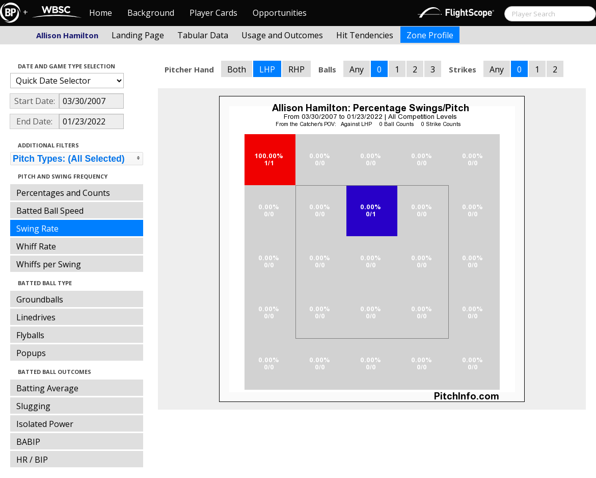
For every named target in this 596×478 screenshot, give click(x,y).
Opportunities (280, 12)
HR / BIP (32, 459)
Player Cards (213, 12)
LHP (267, 69)
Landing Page (138, 35)
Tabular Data (202, 35)
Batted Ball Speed (50, 210)
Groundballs (39, 299)
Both (236, 69)
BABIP (28, 441)
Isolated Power (44, 424)
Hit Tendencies (364, 35)
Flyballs (30, 335)
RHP (296, 69)
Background (150, 12)
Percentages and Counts (63, 192)
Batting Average (47, 388)
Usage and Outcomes (282, 35)
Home (100, 12)
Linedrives (36, 317)
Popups (31, 353)
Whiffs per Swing (48, 264)
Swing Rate (37, 228)
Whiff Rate (36, 246)
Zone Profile (430, 35)
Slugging (33, 406)
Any (356, 69)
